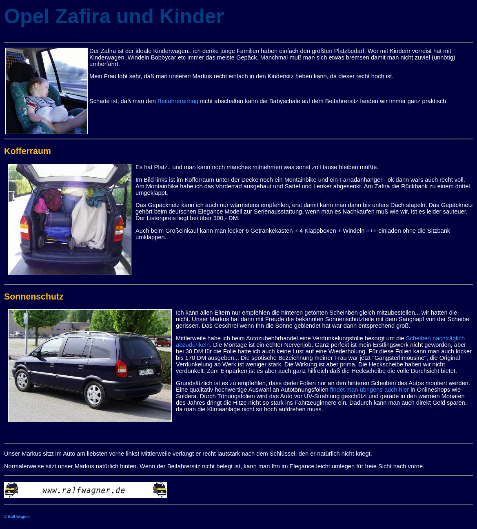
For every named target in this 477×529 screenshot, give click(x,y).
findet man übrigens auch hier (369, 389)
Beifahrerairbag (178, 101)
